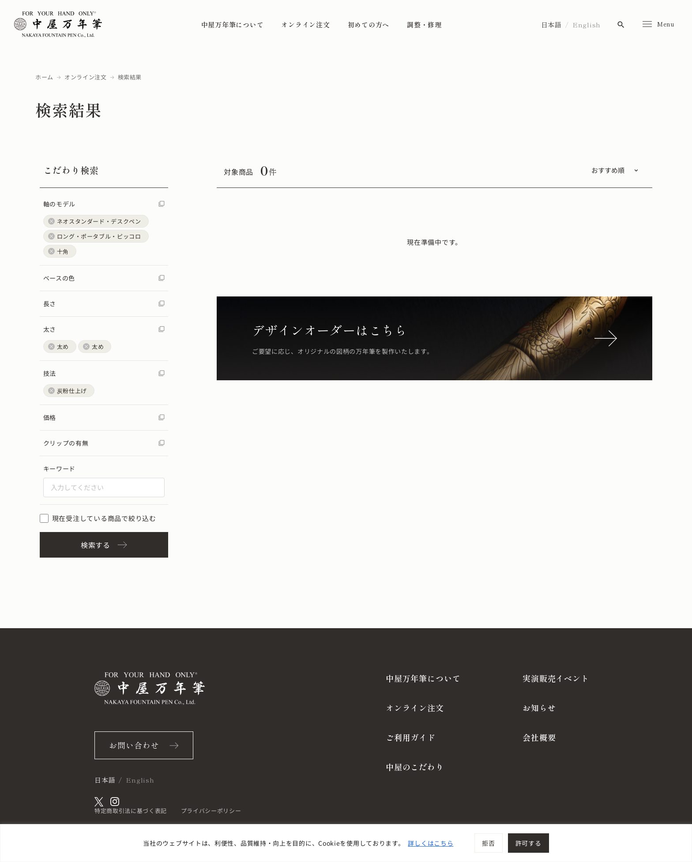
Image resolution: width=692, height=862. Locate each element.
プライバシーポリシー (211, 810)
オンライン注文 (305, 24)
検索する (104, 545)
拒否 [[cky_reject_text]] (488, 843)
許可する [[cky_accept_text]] (528, 843)
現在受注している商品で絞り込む (98, 518)
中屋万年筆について (232, 24)
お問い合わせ (134, 745)
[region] (346, 843)
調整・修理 (424, 24)
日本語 (551, 24)
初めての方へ (369, 24)
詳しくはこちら (430, 843)
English (586, 24)
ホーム (44, 77)
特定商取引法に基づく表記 (130, 810)
